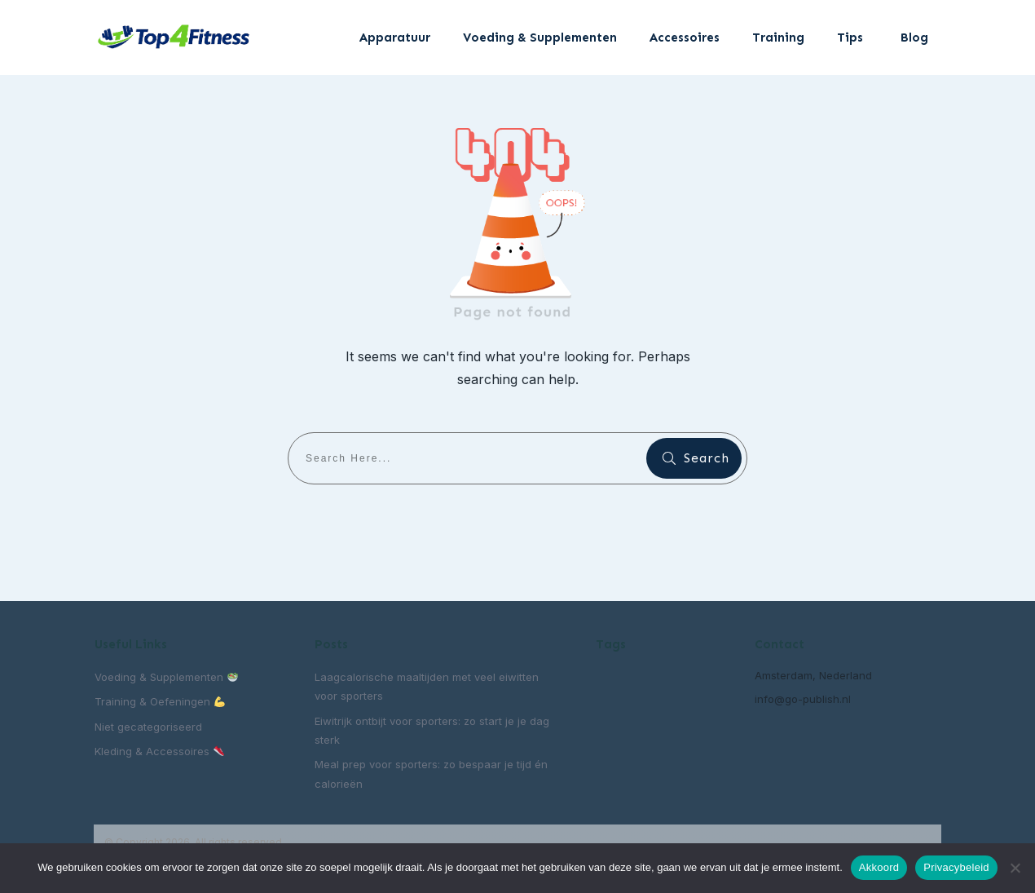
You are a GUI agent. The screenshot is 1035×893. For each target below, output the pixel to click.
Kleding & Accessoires (159, 751)
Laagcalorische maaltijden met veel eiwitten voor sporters (427, 686)
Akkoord (879, 867)
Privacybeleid (956, 867)
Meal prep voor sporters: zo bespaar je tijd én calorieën (431, 773)
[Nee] (1014, 868)
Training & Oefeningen (160, 701)
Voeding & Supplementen (166, 676)
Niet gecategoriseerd (148, 726)
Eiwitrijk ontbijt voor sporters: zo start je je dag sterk (432, 730)
